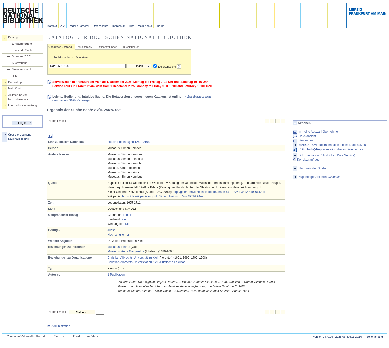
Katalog (13, 37)
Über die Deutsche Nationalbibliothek (19, 136)
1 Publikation (116, 274)
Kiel (124, 219)
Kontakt (52, 25)
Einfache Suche (22, 43)
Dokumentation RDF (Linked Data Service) (327, 155)
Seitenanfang (374, 336)
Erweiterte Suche (22, 50)
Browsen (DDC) (21, 56)
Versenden (306, 140)
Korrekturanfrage (306, 159)
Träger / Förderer (78, 25)
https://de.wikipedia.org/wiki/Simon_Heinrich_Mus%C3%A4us (162, 196)
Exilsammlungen (107, 46)
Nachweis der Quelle (312, 168)
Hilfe (131, 25)
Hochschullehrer (118, 234)
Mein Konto (145, 25)
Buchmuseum (131, 46)
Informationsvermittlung (22, 105)
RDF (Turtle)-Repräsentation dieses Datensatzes (331, 149)
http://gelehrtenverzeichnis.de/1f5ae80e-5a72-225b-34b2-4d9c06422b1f (220, 192)
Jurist (111, 230)
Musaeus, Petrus (119, 247)
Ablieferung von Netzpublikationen (19, 97)
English (159, 25)
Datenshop (15, 82)
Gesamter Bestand (60, 46)
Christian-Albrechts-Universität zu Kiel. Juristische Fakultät (146, 262)
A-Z (62, 25)
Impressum (118, 25)
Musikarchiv (85, 46)
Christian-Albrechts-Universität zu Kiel (133, 257)
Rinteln (127, 215)
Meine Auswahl (21, 69)
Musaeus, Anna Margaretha (126, 251)
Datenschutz (100, 25)
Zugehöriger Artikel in (320, 177)
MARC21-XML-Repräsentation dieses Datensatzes (332, 145)
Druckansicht (307, 136)
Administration (58, 326)
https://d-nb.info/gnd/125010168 (129, 142)
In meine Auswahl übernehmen (319, 131)
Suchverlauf (19, 62)
